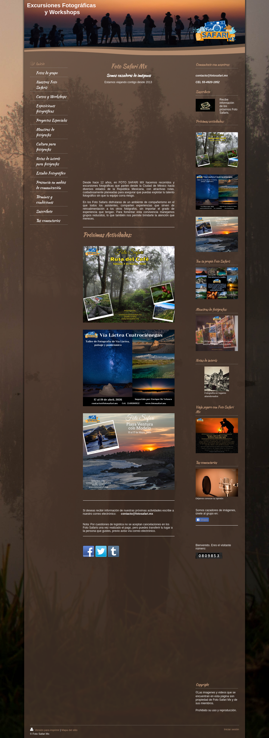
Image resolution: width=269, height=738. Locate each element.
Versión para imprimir (45, 730)
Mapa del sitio (69, 730)
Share (202, 520)
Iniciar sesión (231, 729)
